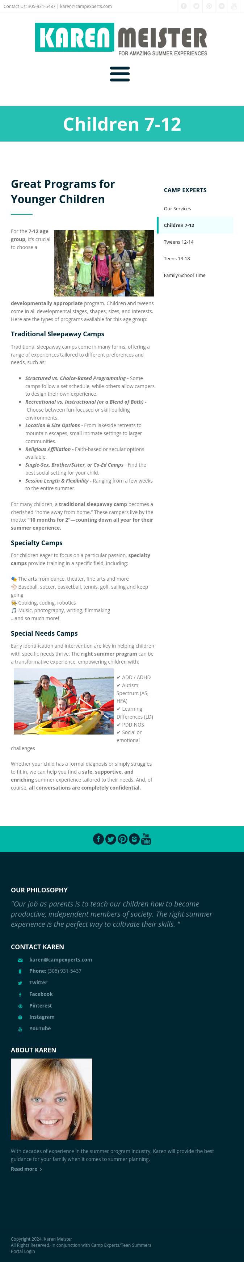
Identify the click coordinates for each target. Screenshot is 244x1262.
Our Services (177, 208)
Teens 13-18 (177, 258)
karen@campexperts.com (86, 6)
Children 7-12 (179, 225)
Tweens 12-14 (179, 242)
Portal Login (23, 1251)
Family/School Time (185, 275)
